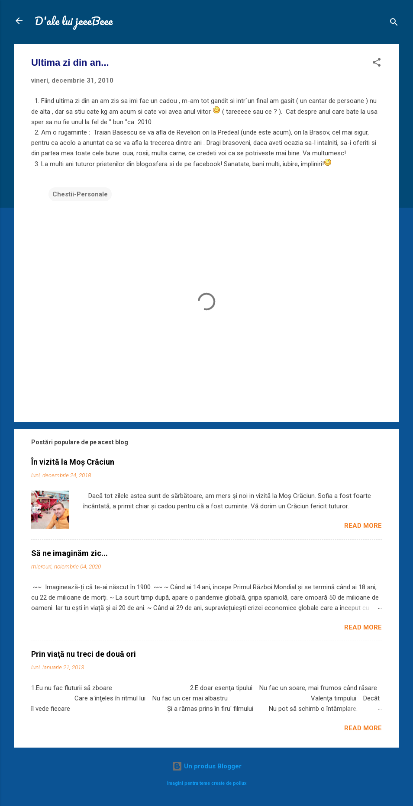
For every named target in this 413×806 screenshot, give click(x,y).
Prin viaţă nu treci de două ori (83, 653)
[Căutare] (394, 23)
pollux (239, 783)
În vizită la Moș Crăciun (72, 461)
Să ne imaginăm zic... (69, 553)
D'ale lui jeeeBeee (74, 21)
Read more (363, 526)
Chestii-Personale (80, 194)
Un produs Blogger (207, 766)
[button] (376, 64)
